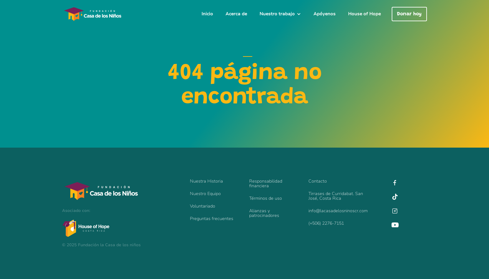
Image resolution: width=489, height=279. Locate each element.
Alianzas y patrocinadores (264, 213)
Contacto (317, 181)
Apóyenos (324, 14)
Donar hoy (409, 14)
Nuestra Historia (206, 181)
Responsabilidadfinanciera (265, 183)
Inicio (207, 14)
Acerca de (236, 14)
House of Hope (364, 14)
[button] (280, 14)
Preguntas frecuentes (211, 218)
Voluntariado (202, 206)
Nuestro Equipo (205, 193)
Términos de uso (265, 198)
